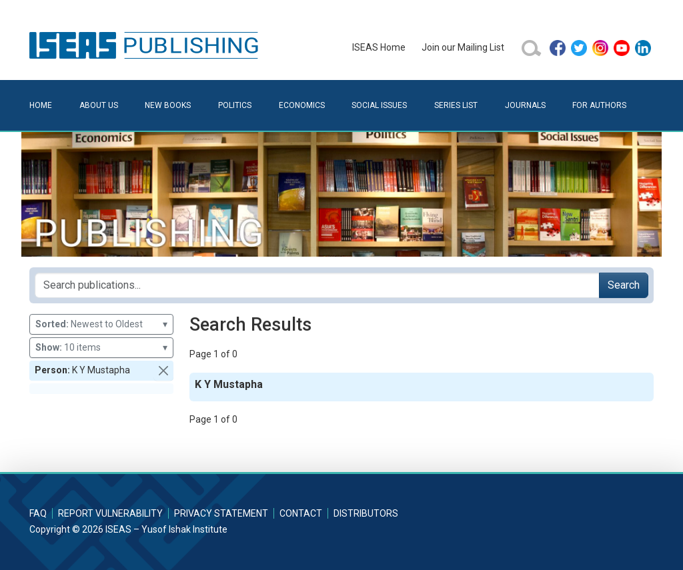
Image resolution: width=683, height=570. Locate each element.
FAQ (38, 513)
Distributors (365, 513)
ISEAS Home (379, 47)
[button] (163, 371)
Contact (300, 513)
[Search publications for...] (317, 285)
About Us (98, 105)
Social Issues (379, 105)
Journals (525, 105)
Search (624, 285)
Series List (456, 105)
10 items (101, 348)
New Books (168, 105)
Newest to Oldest (101, 324)
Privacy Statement (221, 513)
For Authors (599, 105)
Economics (302, 105)
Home (40, 105)
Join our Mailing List (463, 47)
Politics (234, 105)
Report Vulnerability (110, 513)
